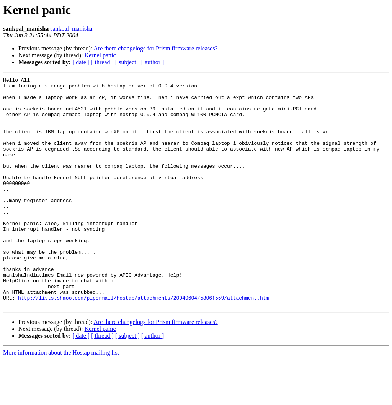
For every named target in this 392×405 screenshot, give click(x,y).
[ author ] (152, 62)
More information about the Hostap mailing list (61, 398)
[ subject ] (127, 62)
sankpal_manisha (71, 28)
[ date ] (81, 62)
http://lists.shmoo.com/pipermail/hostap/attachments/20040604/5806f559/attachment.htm (143, 342)
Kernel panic (100, 55)
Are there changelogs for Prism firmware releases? (155, 48)
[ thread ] (102, 62)
